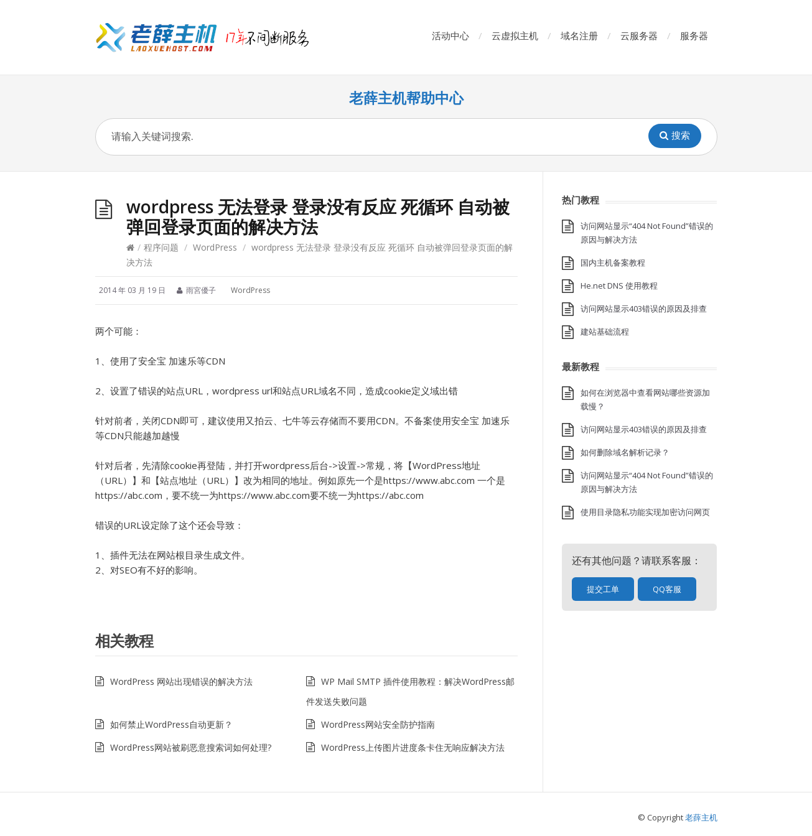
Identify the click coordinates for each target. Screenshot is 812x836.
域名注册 (579, 35)
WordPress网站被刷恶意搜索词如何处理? (190, 747)
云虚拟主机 (515, 35)
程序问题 (161, 247)
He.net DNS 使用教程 (619, 285)
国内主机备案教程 (613, 262)
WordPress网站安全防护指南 (378, 724)
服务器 (694, 35)
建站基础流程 (605, 331)
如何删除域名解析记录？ (625, 452)
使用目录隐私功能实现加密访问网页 (645, 512)
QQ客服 (667, 589)
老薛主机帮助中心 (406, 98)
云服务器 (639, 35)
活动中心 (450, 35)
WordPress (215, 247)
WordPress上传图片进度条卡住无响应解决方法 (413, 747)
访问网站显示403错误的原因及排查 (644, 308)
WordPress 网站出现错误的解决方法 (181, 681)
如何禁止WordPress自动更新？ (171, 724)
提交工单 (603, 589)
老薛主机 (701, 817)
